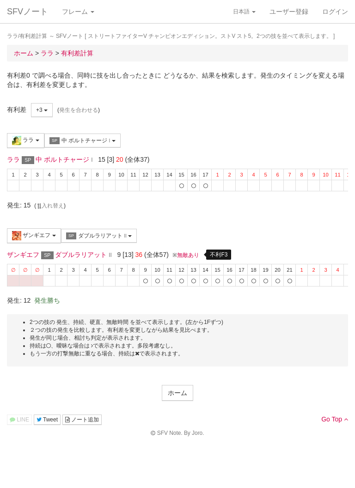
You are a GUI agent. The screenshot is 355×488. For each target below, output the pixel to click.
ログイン (335, 11)
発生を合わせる (78, 110)
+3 (42, 110)
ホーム (177, 392)
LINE (19, 419)
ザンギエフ (34, 235)
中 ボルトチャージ (82, 140)
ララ (25, 140)
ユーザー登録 (288, 11)
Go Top (334, 419)
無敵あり (188, 255)
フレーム (78, 11)
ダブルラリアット (99, 235)
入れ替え (50, 205)
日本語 (244, 11)
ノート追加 (82, 419)
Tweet (47, 419)
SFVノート (27, 11)
